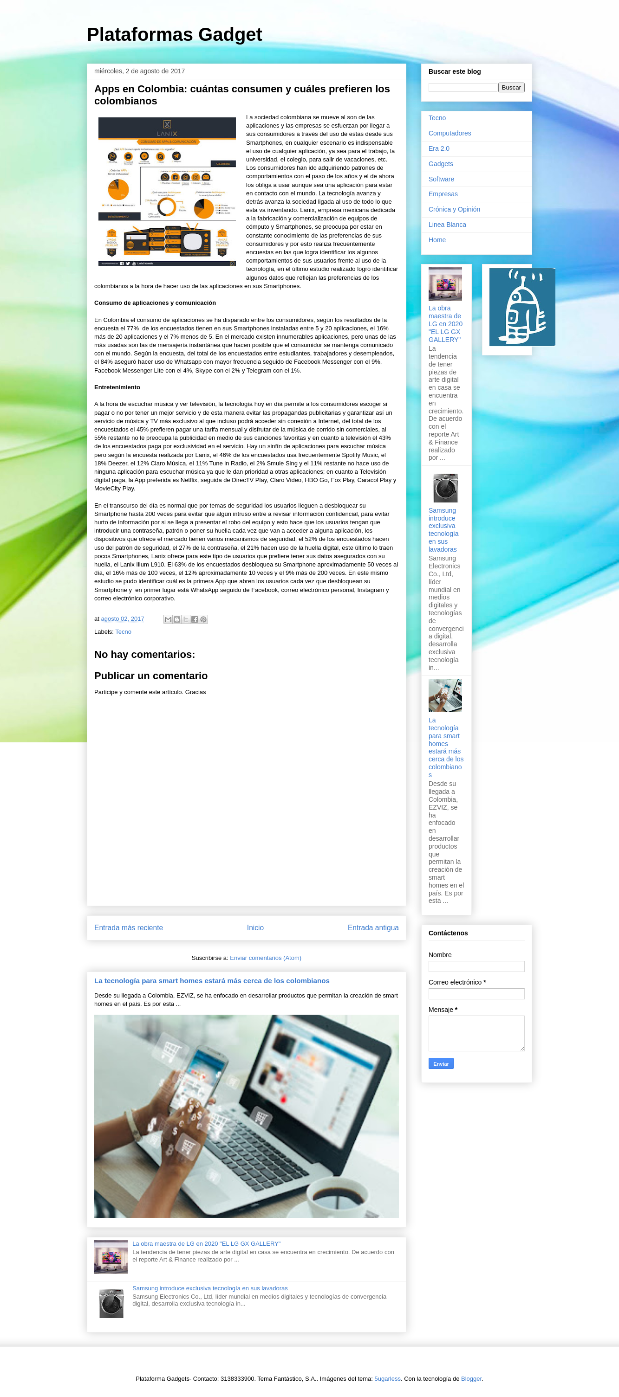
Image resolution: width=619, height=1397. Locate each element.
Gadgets (441, 163)
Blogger (471, 1378)
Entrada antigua (373, 928)
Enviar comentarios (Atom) (265, 957)
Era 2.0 (439, 148)
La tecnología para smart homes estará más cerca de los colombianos (212, 981)
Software (441, 179)
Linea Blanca (447, 224)
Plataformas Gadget (174, 34)
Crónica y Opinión (454, 209)
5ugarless (388, 1378)
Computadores (450, 133)
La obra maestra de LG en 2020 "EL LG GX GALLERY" (206, 1243)
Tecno (123, 631)
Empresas (443, 194)
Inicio (255, 928)
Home (437, 240)
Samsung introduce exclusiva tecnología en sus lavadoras (210, 1288)
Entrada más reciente (128, 928)
